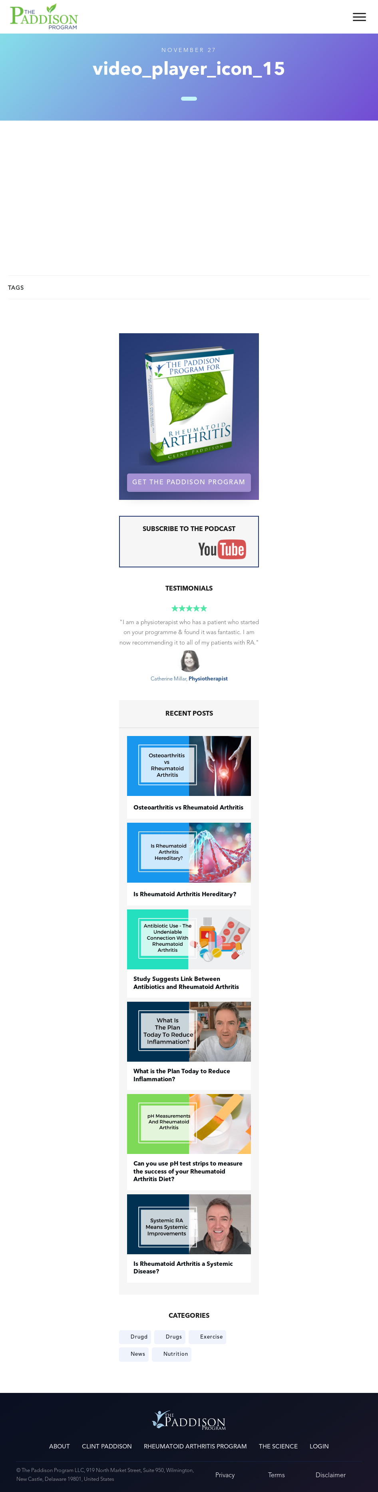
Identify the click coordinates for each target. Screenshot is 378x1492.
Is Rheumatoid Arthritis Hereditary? (184, 895)
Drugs (174, 1337)
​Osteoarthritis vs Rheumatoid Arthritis (188, 808)
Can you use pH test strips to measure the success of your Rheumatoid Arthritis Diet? (188, 1172)
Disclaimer (331, 1475)
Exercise (211, 1337)
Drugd (139, 1337)
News (138, 1354)
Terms (276, 1475)
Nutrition (175, 1354)
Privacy (225, 1475)
